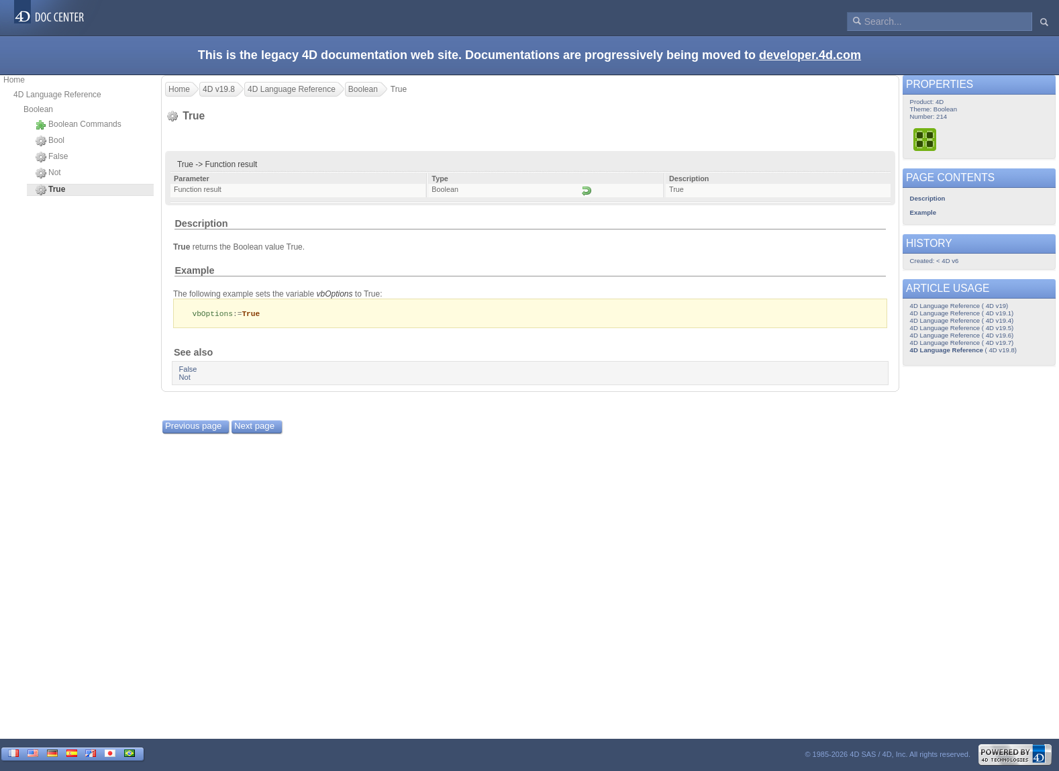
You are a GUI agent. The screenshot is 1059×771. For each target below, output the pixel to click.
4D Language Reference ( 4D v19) (959, 305)
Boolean (38, 109)
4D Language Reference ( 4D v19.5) (962, 327)
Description (201, 223)
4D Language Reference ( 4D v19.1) (962, 313)
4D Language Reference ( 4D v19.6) (962, 335)
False (52, 157)
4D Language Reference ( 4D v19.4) (962, 320)
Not (48, 173)
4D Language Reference (57, 94)
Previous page (193, 426)
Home (14, 80)
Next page (254, 426)
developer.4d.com (810, 55)
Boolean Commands (78, 124)
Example (194, 270)
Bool (50, 141)
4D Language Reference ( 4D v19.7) (962, 342)
